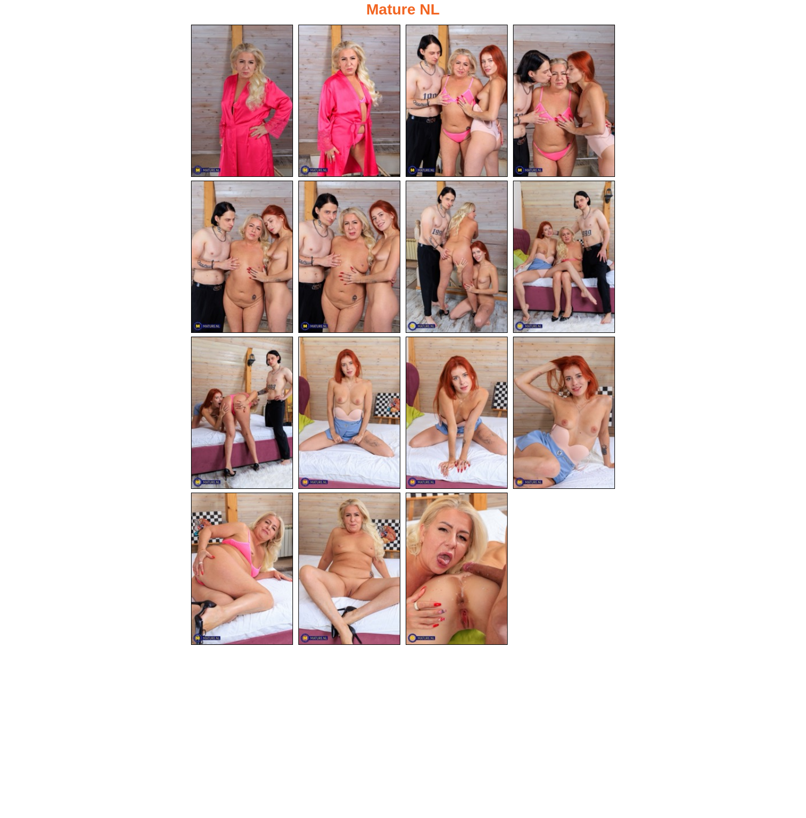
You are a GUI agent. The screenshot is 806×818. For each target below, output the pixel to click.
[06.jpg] (349, 257)
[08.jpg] (564, 257)
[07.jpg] (457, 257)
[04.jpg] (564, 101)
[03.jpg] (457, 101)
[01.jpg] (242, 101)
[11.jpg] (457, 413)
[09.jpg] (242, 413)
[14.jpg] (349, 569)
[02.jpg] (349, 101)
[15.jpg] (457, 569)
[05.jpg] (242, 257)
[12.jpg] (564, 413)
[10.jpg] (349, 413)
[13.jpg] (242, 569)
